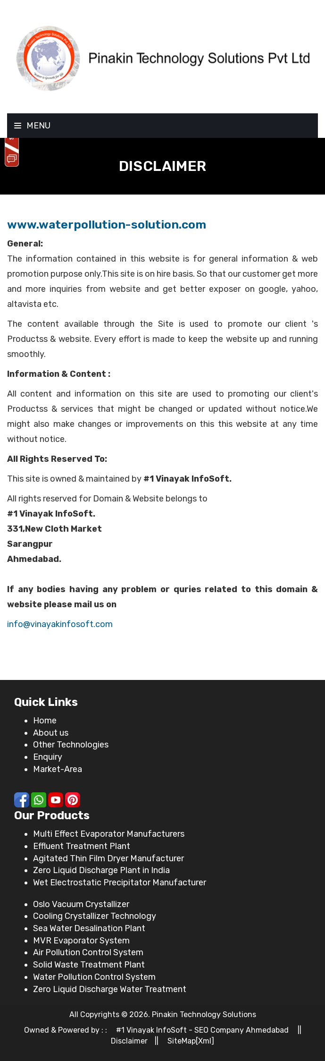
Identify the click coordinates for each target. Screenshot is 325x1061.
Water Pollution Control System (94, 977)
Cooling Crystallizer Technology (94, 916)
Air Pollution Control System (88, 952)
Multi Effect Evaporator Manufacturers (108, 834)
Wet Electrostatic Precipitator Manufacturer (119, 882)
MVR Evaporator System (81, 940)
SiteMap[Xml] (190, 1040)
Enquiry (47, 757)
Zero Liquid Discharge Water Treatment (109, 989)
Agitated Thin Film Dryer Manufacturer (108, 858)
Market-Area (57, 769)
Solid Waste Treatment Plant (89, 964)
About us (50, 733)
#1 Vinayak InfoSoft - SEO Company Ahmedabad (202, 1030)
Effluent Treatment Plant (81, 846)
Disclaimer (129, 1040)
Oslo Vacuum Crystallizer (81, 904)
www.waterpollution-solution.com (106, 224)
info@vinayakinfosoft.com (60, 624)
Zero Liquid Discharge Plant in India (101, 870)
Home (45, 720)
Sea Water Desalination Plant (89, 928)
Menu (32, 125)
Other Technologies (70, 744)
